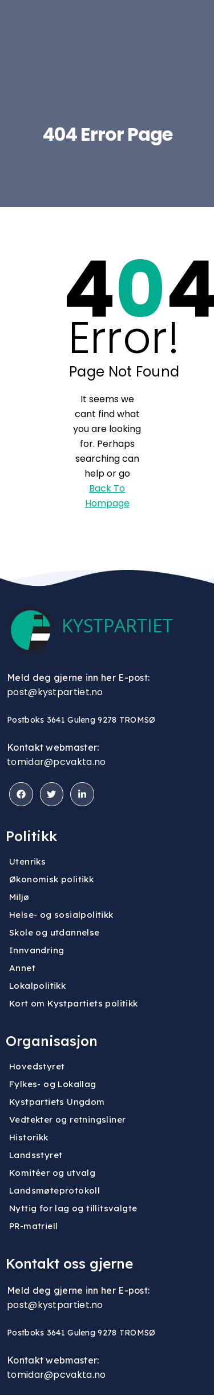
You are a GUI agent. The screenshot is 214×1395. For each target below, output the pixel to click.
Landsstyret (35, 1155)
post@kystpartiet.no (55, 692)
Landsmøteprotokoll (54, 1190)
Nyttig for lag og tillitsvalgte (73, 1208)
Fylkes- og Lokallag (52, 1084)
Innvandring (36, 950)
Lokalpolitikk (37, 985)
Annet (22, 967)
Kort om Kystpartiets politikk (73, 1003)
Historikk (29, 1137)
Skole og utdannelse (54, 932)
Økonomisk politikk (51, 879)
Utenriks (27, 861)
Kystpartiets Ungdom (57, 1101)
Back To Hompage (107, 496)
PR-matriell (33, 1225)
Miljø (19, 896)
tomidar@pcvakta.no (56, 761)
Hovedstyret (36, 1066)
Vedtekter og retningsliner (67, 1119)
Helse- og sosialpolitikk (61, 914)
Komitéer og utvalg (52, 1172)
